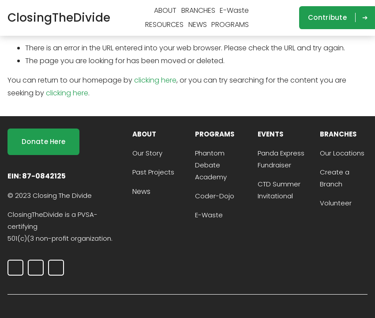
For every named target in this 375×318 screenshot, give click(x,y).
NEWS (197, 24)
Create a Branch (334, 178)
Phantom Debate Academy (211, 165)
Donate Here (43, 141)
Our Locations (342, 153)
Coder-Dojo (214, 196)
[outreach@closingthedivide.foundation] (287, 17)
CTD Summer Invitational (279, 190)
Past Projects (153, 172)
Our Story (147, 153)
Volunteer (336, 203)
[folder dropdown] (165, 11)
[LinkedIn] (274, 17)
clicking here (155, 80)
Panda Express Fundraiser (281, 159)
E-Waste (234, 10)
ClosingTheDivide (59, 17)
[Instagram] (260, 17)
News (141, 191)
